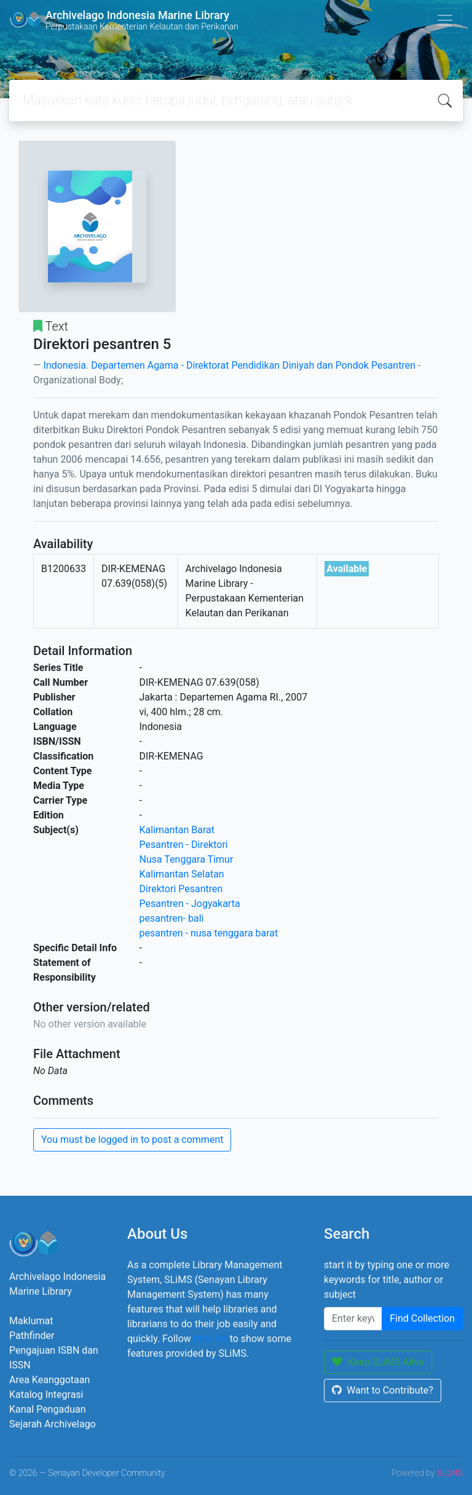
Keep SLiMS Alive (378, 1362)
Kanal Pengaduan (47, 1409)
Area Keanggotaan (49, 1380)
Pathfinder (31, 1335)
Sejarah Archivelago (52, 1424)
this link (210, 1338)
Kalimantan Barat (177, 830)
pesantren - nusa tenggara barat (209, 933)
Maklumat (31, 1321)
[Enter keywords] (353, 1318)
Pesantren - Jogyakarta (190, 903)
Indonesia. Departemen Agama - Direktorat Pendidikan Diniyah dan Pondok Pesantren (229, 365)
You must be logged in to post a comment (132, 1139)
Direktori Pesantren (181, 889)
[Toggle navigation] (445, 20)
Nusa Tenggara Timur (187, 859)
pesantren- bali (172, 918)
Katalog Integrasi (46, 1394)
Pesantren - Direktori (184, 844)
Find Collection (422, 1318)
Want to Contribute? (382, 1390)
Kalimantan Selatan (182, 874)
